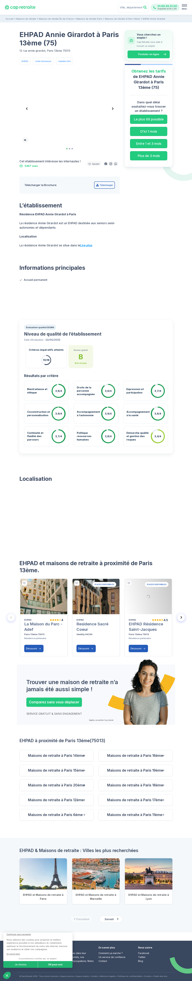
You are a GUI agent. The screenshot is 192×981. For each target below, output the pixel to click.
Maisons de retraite (26, 18)
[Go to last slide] (27, 109)
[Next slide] (112, 109)
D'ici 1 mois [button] (148, 131)
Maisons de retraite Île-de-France (56, 18)
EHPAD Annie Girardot (154, 18)
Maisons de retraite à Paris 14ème (56, 756)
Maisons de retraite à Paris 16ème (135, 756)
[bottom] (24, 583)
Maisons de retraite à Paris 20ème (56, 785)
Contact (103, 961)
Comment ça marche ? (111, 953)
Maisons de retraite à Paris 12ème (56, 800)
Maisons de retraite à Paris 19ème (135, 770)
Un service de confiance (112, 957)
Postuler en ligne (148, 54)
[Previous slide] (11, 617)
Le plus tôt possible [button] (149, 119)
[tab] (67, 148)
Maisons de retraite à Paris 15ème (56, 770)
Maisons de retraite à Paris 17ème (135, 800)
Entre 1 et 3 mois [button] (148, 144)
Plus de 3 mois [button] (149, 156)
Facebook (143, 953)
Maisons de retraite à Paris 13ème (122, 18)
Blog (140, 961)
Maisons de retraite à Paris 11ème (134, 815)
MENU (184, 9)
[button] (105, 163)
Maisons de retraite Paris (89, 18)
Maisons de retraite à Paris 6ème (55, 815)
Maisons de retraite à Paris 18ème (135, 785)
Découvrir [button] (33, 648)
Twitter (142, 957)
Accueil (9, 18)
